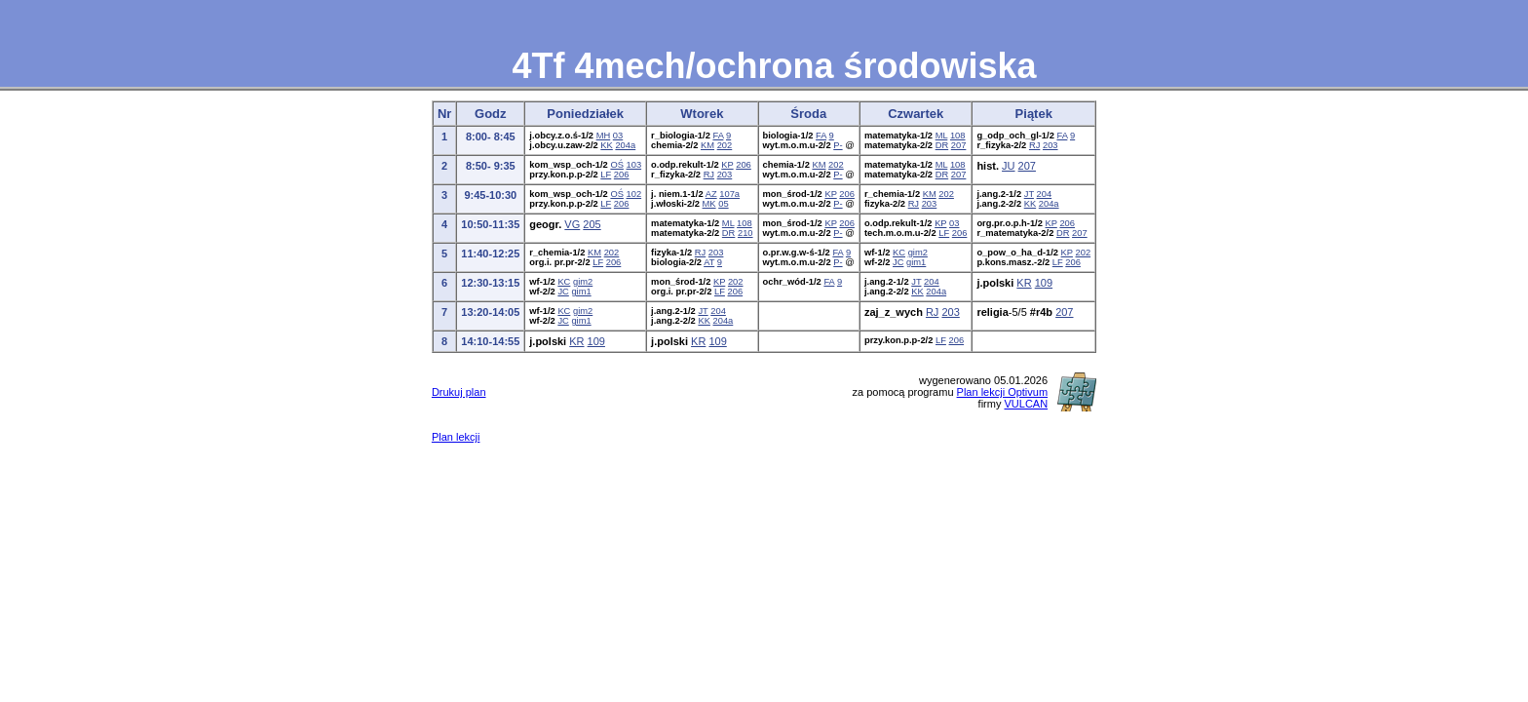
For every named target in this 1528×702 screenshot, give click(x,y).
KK (606, 145)
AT (709, 262)
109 (1043, 283)
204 (1044, 194)
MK (709, 204)
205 (591, 224)
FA (717, 135)
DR (942, 145)
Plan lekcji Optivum (1003, 392)
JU (1008, 166)
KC (899, 252)
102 (634, 194)
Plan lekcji (456, 437)
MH (603, 135)
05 (723, 204)
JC (898, 262)
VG (572, 224)
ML (942, 135)
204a (625, 145)
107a (729, 194)
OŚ (617, 165)
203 (1050, 145)
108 (958, 135)
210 (745, 233)
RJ (1034, 145)
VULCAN (1026, 404)
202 (725, 145)
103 (634, 165)
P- (837, 145)
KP (727, 165)
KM (707, 145)
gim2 (918, 252)
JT (1029, 194)
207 (959, 145)
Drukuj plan (459, 392)
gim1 (916, 262)
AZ (711, 194)
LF (605, 174)
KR (1023, 283)
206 (622, 174)
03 (618, 135)
